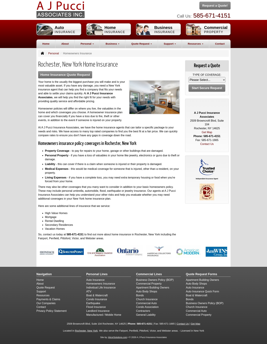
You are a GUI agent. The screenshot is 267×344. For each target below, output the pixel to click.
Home (46, 43)
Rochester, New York (86, 330)
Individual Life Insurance (101, 287)
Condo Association (147, 307)
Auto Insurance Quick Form (202, 291)
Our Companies (46, 303)
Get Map (207, 132)
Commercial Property (149, 283)
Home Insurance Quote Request (65, 74)
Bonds (140, 295)
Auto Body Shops (146, 291)
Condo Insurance (96, 299)
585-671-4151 (212, 15)
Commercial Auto (146, 303)
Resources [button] (195, 43)
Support (41, 291)
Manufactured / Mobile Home (103, 314)
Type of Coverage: (207, 74)
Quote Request (45, 287)
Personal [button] (87, 43)
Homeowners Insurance (100, 283)
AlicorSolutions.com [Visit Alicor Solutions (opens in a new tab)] (117, 337)
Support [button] (170, 43)
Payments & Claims (48, 299)
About (65, 43)
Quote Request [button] (141, 43)
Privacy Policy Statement (51, 310)
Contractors (143, 310)
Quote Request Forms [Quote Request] (201, 274)
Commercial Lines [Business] (149, 274)
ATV (88, 291)
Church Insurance (147, 299)
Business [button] (112, 43)
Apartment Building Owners (152, 287)
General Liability (146, 314)
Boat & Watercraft (97, 295)
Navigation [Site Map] (44, 274)
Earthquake (93, 303)
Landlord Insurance (98, 310)
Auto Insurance (95, 279)
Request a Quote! (215, 5)
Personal (53, 53)
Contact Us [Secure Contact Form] (207, 144)
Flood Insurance (96, 307)
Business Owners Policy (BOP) (155, 279)
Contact (220, 43)
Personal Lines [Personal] (97, 274)
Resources (42, 295)
